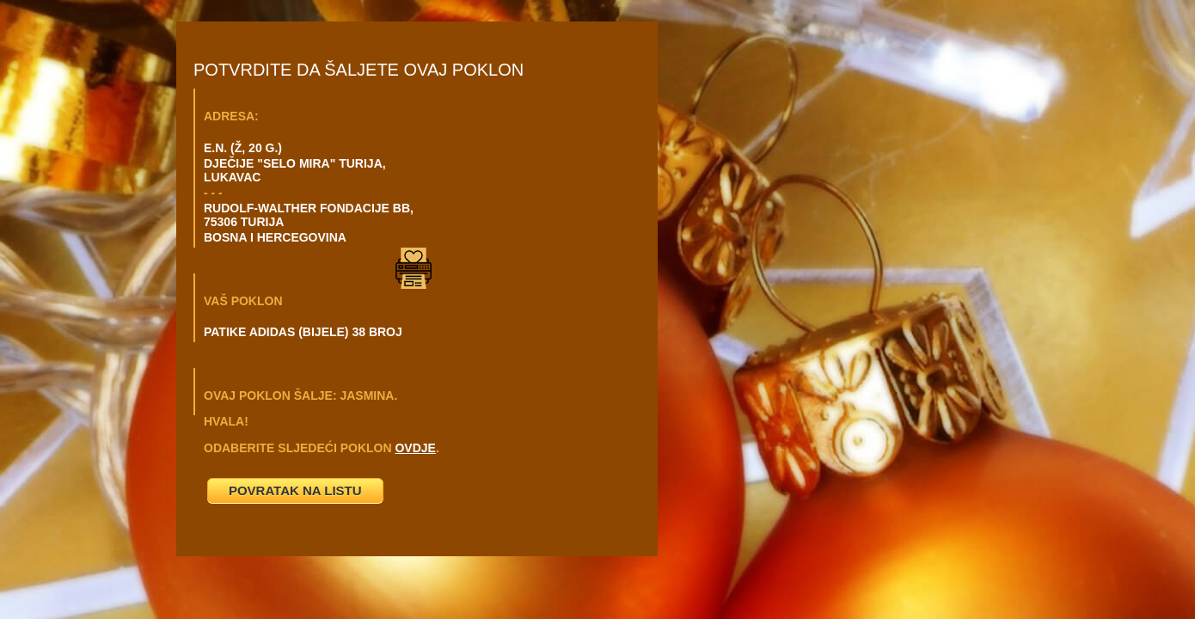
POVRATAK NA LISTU (295, 490)
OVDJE (415, 448)
